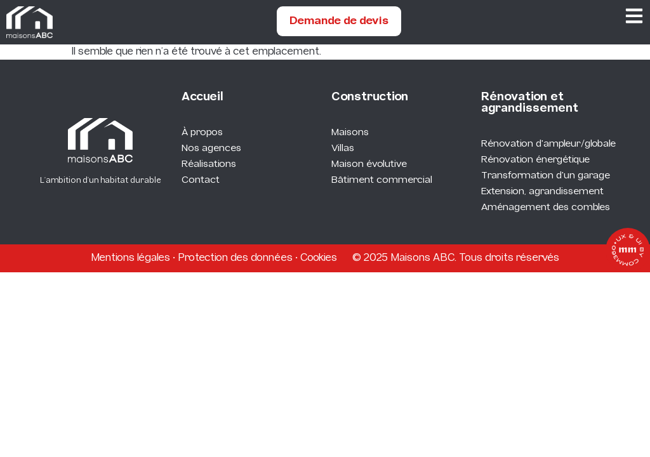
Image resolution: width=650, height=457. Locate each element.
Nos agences (211, 148)
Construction (369, 97)
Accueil (202, 97)
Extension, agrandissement (542, 191)
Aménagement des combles (545, 207)
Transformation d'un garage (545, 175)
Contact (201, 180)
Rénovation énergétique (535, 160)
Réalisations (209, 164)
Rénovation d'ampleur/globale (548, 144)
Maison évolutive (369, 164)
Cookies (318, 258)
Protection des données (235, 258)
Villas (342, 148)
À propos (202, 132)
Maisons (350, 132)
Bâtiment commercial (381, 180)
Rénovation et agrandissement (529, 102)
